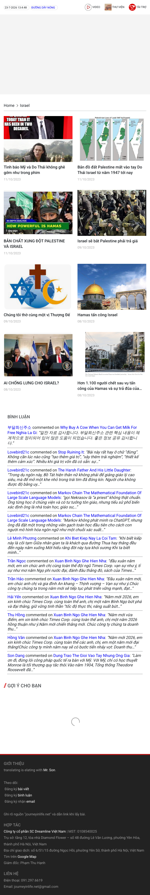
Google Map (26, 857)
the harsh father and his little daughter (94, 470)
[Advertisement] (75, 54)
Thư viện (114, 7)
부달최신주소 (19, 427)
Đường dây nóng (43, 7)
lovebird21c (18, 452)
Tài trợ (137, 7)
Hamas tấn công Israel (97, 314)
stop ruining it (71, 452)
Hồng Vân (16, 637)
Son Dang (15, 655)
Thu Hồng (16, 614)
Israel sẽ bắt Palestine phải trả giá (107, 241)
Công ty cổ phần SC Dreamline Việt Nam (35, 832)
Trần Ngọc (16, 561)
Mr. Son (49, 770)
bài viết (23, 789)
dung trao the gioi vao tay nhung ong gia (91, 655)
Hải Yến (14, 597)
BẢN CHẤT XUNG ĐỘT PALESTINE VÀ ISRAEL (34, 244)
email (30, 802)
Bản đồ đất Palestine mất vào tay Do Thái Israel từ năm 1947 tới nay (109, 170)
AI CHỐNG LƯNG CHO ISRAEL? (31, 383)
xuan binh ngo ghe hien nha (80, 561)
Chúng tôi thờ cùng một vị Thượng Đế (37, 314)
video (92, 7)
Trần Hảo (15, 579)
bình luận (25, 795)
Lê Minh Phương (21, 538)
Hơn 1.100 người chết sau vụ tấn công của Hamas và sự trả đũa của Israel (108, 386)
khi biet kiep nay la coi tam (90, 538)
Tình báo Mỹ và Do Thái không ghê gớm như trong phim (34, 170)
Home (9, 105)
